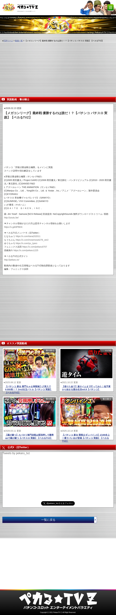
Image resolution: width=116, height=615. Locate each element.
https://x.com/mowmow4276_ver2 (32, 240)
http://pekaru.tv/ (11, 260)
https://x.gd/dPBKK (13, 227)
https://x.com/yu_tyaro (26, 243)
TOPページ (8, 41)
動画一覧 (19, 41)
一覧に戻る (69, 520)
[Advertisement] (58, 67)
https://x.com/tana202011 (28, 236)
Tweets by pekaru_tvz (16, 453)
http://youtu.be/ (11, 217)
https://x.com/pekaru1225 (26, 250)
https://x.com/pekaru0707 (34, 246)
